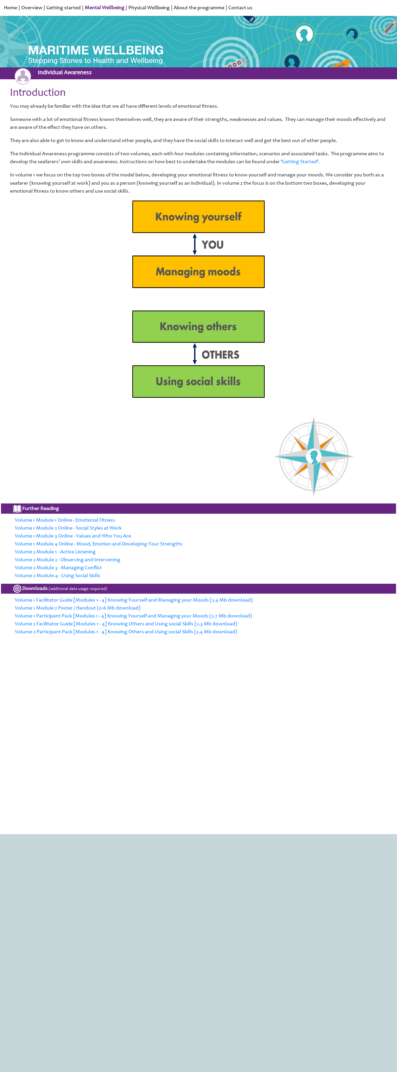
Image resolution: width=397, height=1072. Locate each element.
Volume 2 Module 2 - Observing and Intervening (67, 560)
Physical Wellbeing (149, 8)
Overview (31, 8)
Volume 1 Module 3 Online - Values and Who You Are (73, 536)
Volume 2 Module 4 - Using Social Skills (57, 575)
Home (10, 8)
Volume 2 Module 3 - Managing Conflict (58, 568)
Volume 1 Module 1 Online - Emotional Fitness (65, 520)
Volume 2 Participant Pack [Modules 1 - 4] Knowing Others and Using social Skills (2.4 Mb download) (126, 632)
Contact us (240, 8)
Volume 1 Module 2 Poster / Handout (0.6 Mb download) (78, 608)
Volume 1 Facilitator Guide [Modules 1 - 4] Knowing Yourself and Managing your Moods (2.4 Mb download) (134, 600)
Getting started (63, 8)
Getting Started (299, 162)
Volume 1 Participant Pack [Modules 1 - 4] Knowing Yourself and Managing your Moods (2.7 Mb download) (133, 616)
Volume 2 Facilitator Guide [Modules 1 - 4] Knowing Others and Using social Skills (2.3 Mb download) (126, 624)
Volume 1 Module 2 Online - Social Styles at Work (68, 528)
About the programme (199, 8)
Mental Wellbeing (104, 8)
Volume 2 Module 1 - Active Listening (55, 552)
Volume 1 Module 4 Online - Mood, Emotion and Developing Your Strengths (99, 544)
